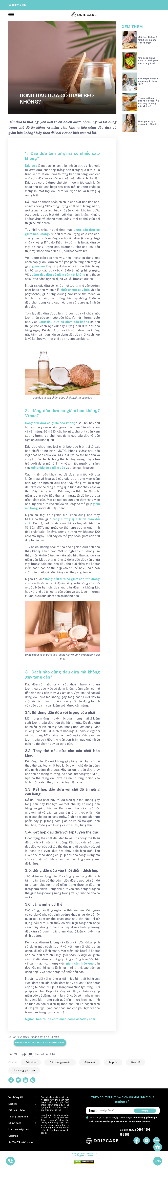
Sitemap (13, 1135)
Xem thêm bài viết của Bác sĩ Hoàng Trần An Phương (40, 1043)
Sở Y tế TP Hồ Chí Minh (21, 1142)
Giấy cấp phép (16, 1110)
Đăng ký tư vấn (17, 5)
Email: (93, 1110)
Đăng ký (144, 1111)
